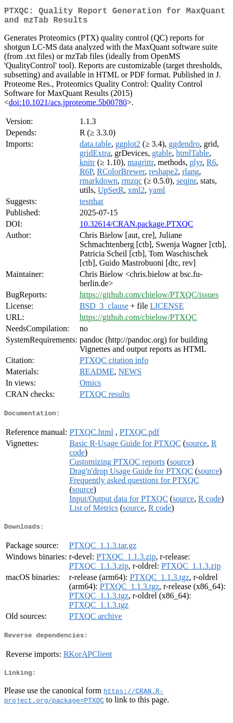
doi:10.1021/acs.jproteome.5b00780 (68, 106)
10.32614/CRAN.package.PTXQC (136, 228)
